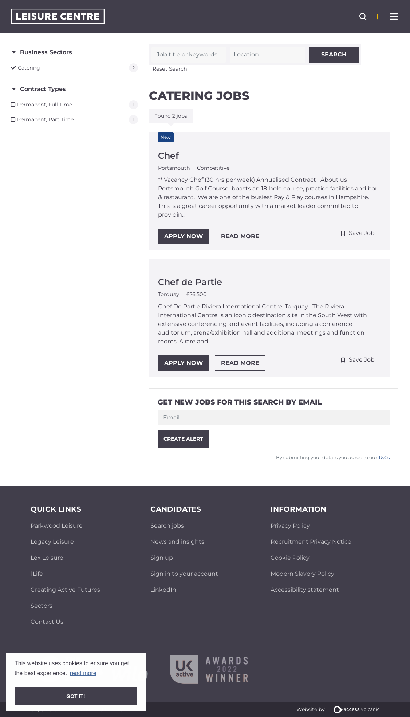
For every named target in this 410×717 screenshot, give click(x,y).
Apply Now (183, 236)
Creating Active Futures (65, 589)
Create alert (183, 439)
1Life (37, 573)
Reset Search (170, 68)
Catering (29, 67)
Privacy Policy (290, 525)
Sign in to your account (184, 573)
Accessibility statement (305, 589)
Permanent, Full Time (44, 104)
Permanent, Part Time (45, 119)
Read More (240, 236)
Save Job (362, 232)
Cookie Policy (290, 557)
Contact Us (47, 621)
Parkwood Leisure (57, 525)
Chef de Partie (190, 282)
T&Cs (383, 457)
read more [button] (83, 673)
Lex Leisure (47, 557)
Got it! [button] (75, 696)
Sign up (161, 557)
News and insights (177, 541)
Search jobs (167, 525)
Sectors (41, 605)
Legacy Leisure (52, 541)
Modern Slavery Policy (302, 573)
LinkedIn (163, 589)
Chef (168, 155)
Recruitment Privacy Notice (311, 541)
